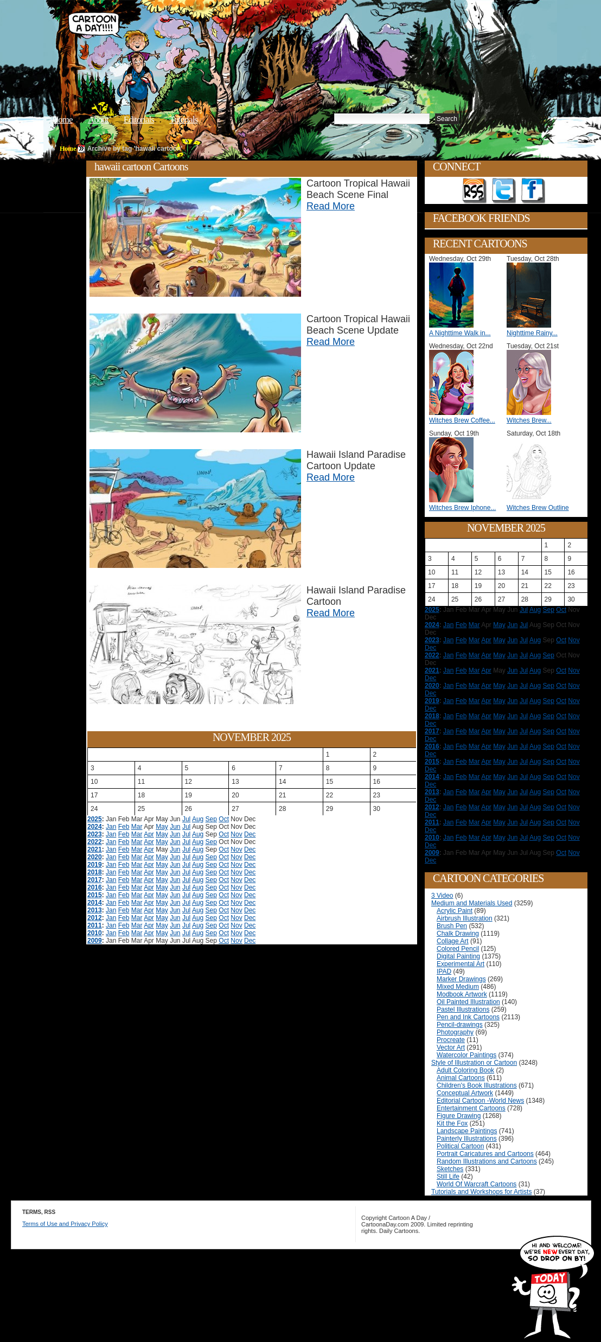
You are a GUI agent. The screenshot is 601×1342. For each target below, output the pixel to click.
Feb (124, 826)
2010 (94, 933)
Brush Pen (452, 926)
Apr (149, 834)
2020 (94, 857)
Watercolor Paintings (466, 1055)
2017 (94, 880)
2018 (94, 872)
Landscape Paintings (467, 1131)
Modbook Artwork (462, 994)
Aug (197, 819)
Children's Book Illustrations (477, 1085)
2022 (94, 842)
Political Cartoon (460, 1146)
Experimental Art (460, 964)
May (162, 826)
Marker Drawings (461, 979)
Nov (236, 834)
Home (62, 119)
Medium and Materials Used (471, 903)
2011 (94, 925)
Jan (111, 826)
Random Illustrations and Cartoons (487, 1161)
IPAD (444, 971)
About (98, 119)
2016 (94, 887)
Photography (455, 1032)
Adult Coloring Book (465, 1070)
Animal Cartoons (461, 1078)
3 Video (442, 895)
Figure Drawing (459, 1116)
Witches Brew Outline (538, 508)
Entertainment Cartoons (471, 1108)
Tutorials (183, 119)
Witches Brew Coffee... (462, 420)
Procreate (451, 1040)
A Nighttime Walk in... (460, 333)
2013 (94, 910)
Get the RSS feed (475, 191)
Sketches (450, 1169)
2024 (94, 826)
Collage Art (453, 941)
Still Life (448, 1176)
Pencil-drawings (460, 1024)
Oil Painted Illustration (468, 1002)
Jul (186, 819)
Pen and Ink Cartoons (468, 1017)
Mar (137, 826)
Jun (175, 826)
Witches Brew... (529, 420)
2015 (94, 895)
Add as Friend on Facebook (533, 191)
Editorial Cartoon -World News (480, 1100)
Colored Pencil (458, 949)
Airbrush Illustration (465, 918)
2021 (94, 849)
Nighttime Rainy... (532, 333)
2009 (94, 940)
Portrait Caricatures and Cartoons (485, 1154)
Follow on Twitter (504, 191)
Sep (211, 819)
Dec (249, 834)
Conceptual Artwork (465, 1093)
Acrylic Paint (454, 911)
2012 (94, 918)
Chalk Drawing (458, 933)
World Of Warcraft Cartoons (476, 1184)
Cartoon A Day (232, 36)
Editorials (139, 119)
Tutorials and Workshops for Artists (481, 1192)
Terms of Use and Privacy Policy (65, 1223)
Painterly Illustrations (467, 1138)
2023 (94, 834)
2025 (94, 819)
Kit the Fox (452, 1123)
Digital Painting (458, 956)
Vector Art (451, 1047)
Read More (330, 206)
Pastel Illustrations (463, 1009)
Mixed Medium (458, 986)
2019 (94, 864)
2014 (94, 902)
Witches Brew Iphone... (462, 508)
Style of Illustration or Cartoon (474, 1062)
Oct (224, 819)
